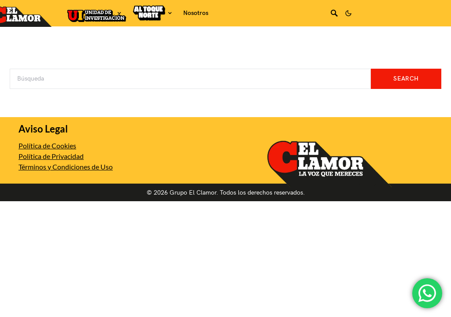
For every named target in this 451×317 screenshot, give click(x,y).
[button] (348, 13)
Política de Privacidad (51, 156)
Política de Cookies (47, 145)
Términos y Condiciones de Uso (65, 166)
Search (405, 78)
